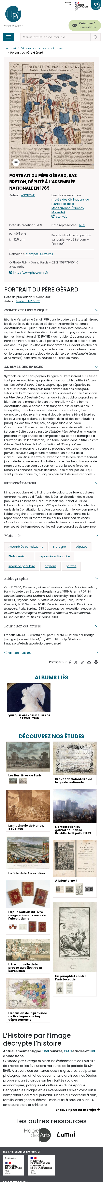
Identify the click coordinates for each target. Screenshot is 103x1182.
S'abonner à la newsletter (88, 25)
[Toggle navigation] (8, 37)
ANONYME (28, 195)
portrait (71, 566)
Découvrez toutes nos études (42, 48)
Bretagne (59, 547)
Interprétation (20, 483)
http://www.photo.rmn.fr (30, 273)
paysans (50, 566)
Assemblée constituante (26, 547)
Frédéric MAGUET (28, 301)
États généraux (19, 556)
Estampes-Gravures (39, 254)
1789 (82, 225)
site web (61, 217)
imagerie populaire (22, 566)
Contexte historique (26, 310)
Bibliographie (16, 578)
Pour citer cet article (22, 626)
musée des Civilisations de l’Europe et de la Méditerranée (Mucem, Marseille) (70, 206)
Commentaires (17, 652)
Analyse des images (23, 366)
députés (81, 547)
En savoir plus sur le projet (76, 1110)
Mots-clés (12, 535)
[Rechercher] (55, 37)
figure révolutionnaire (54, 556)
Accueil (11, 48)
